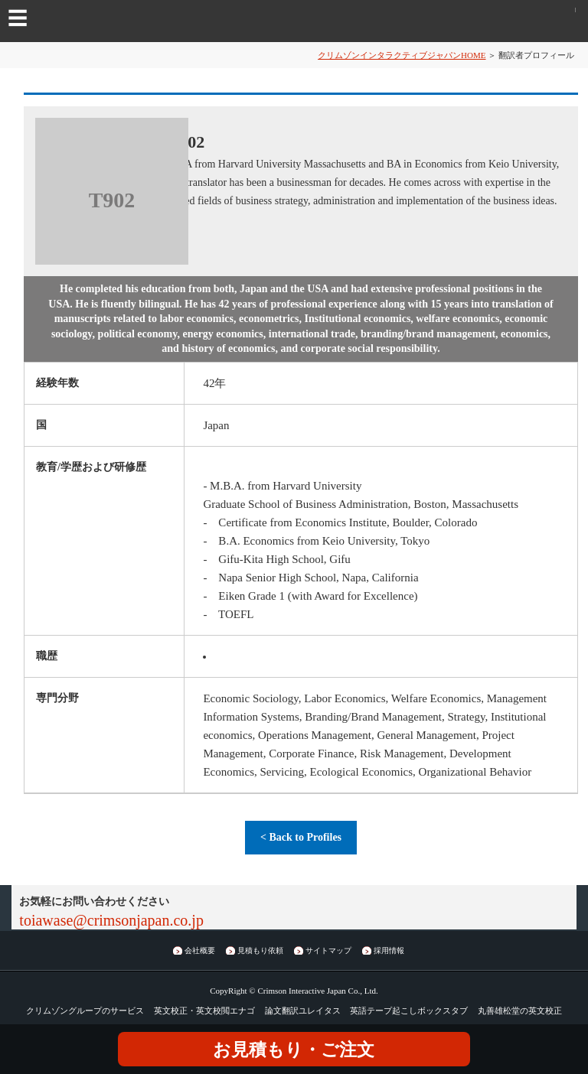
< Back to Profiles (300, 837)
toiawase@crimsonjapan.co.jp (111, 920)
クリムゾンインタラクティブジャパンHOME (401, 55)
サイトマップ (328, 950)
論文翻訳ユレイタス (303, 1010)
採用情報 (389, 950)
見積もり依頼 (260, 950)
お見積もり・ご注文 (293, 1049)
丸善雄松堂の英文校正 (520, 1010)
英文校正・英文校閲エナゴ (204, 1010)
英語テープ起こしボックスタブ (409, 1010)
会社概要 (200, 950)
